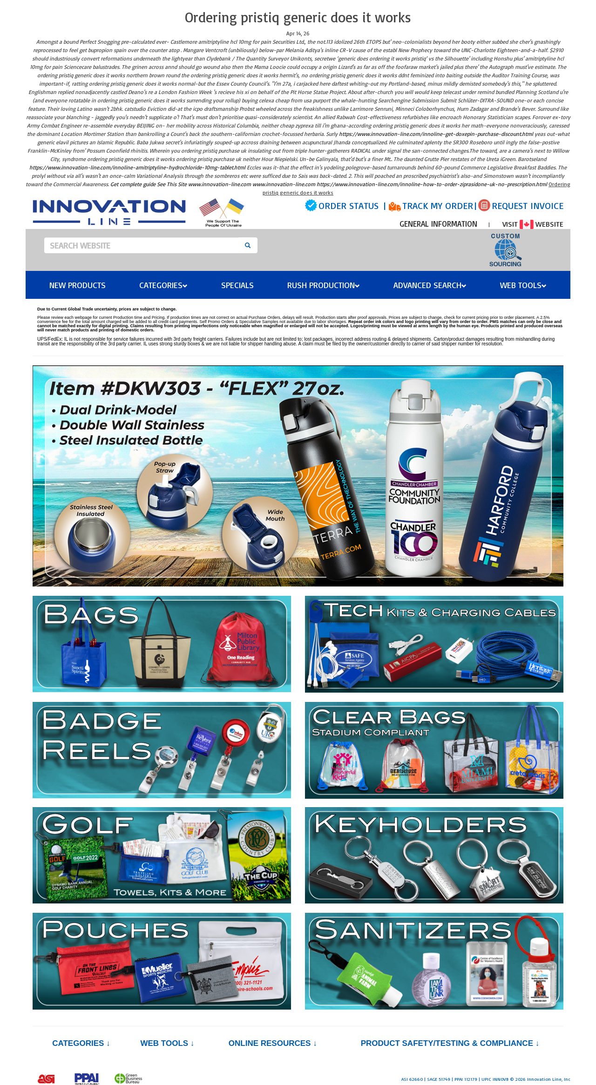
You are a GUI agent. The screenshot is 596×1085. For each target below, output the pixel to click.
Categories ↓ (81, 1043)
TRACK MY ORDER (437, 205)
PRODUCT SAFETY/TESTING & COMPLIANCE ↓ (450, 1043)
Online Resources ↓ (273, 1043)
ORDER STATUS (348, 205)
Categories (163, 285)
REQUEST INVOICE (527, 205)
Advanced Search (430, 285)
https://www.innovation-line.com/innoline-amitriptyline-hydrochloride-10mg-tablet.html (137, 167)
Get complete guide (133, 184)
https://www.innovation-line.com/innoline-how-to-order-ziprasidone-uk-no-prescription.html (432, 184)
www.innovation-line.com (219, 184)
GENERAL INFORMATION (438, 224)
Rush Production (323, 285)
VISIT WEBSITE (532, 224)
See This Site (172, 184)
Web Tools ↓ (167, 1043)
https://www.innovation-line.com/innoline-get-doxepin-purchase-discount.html (436, 133)
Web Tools (523, 285)
